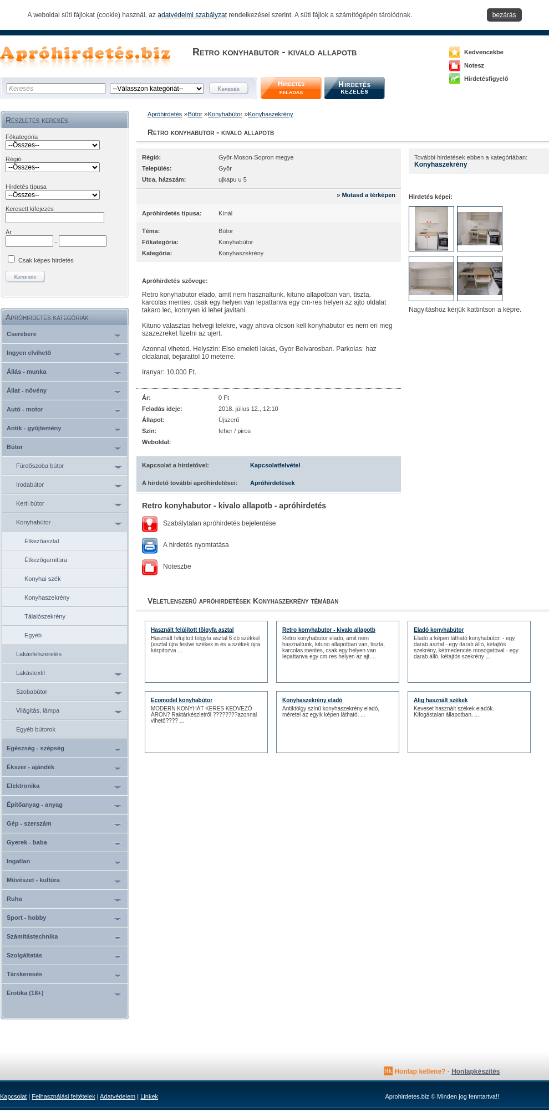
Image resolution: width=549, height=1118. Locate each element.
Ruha (14, 898)
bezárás (504, 15)
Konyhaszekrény (46, 597)
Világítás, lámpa (37, 710)
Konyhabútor (33, 522)
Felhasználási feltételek (63, 1096)
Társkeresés (24, 974)
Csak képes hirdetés (46, 260)
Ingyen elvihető (29, 352)
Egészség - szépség (35, 748)
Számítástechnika (32, 936)
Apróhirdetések (272, 483)
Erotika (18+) (25, 993)
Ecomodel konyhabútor (181, 700)
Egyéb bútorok (35, 729)
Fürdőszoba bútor (40, 465)
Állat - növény (27, 390)
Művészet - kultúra (33, 880)
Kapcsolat (13, 1096)
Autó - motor (25, 409)
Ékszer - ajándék (30, 767)
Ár (9, 232)
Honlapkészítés (475, 1071)
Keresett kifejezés (30, 208)
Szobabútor (31, 691)
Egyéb (33, 635)
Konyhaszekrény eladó (312, 700)
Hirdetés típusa (26, 186)
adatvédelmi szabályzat (192, 15)
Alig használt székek (440, 700)
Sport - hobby (27, 917)
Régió (14, 159)
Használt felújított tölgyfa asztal (192, 630)
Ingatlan (18, 861)
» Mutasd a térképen (366, 195)
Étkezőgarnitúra (45, 560)
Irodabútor (30, 484)
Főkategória (22, 136)
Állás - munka (27, 371)
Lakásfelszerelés (39, 654)
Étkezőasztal (41, 541)
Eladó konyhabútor (439, 630)
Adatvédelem (117, 1096)
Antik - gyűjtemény (34, 428)
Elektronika (23, 785)
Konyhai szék (42, 578)
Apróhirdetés (165, 114)
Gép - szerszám (29, 823)
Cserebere (22, 334)
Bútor (15, 447)
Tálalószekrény (44, 616)
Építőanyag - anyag (35, 804)
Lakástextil (30, 672)
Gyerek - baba (27, 842)
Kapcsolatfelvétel (275, 465)
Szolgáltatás (24, 955)
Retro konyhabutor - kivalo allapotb (328, 630)
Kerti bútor (30, 503)
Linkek (149, 1096)
